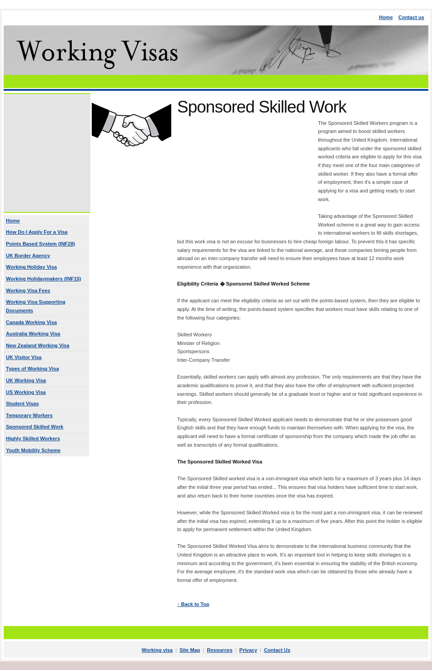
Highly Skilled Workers (33, 438)
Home (386, 17)
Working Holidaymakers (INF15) (43, 278)
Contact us (411, 17)
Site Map (189, 650)
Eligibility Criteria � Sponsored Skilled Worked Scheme (243, 283)
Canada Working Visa (31, 322)
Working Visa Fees (28, 290)
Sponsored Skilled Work (34, 426)
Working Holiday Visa (31, 267)
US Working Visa (26, 392)
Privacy (248, 650)
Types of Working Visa (32, 368)
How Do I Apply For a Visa (37, 232)
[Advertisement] (216, 81)
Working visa (157, 650)
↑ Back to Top (193, 604)
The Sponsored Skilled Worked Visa (219, 461)
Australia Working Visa (33, 333)
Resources (220, 650)
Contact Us (277, 650)
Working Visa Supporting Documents (35, 306)
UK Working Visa (26, 380)
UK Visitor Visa (23, 357)
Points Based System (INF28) (40, 243)
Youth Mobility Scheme (33, 450)
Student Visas (22, 403)
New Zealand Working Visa (38, 345)
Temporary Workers (29, 415)
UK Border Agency (28, 255)
